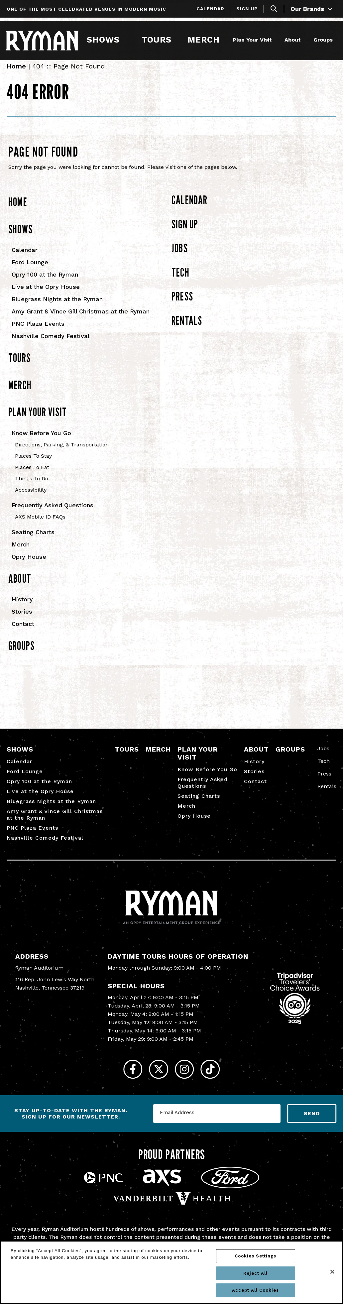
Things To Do (31, 486)
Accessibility (31, 497)
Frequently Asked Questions (52, 512)
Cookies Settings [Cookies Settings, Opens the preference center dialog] (255, 1255)
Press (182, 304)
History (22, 606)
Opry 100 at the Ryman (45, 282)
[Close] (332, 1271)
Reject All (255, 1273)
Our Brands (311, 8)
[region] (171, 1272)
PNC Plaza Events (38, 331)
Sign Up (247, 8)
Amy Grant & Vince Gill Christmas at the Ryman (81, 318)
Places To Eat (32, 475)
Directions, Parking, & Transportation (62, 452)
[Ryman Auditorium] (43, 40)
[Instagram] (187, 1079)
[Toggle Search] (274, 8)
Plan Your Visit (251, 39)
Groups (321, 39)
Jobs (180, 256)
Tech (180, 280)
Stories (22, 619)
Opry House (29, 564)
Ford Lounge (30, 269)
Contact (23, 631)
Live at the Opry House (46, 294)
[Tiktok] (218, 1079)
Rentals (187, 328)
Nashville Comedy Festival (50, 343)
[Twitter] (155, 1079)
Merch (206, 39)
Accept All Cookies (255, 1290)
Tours (156, 39)
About (291, 39)
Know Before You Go (41, 440)
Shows (103, 39)
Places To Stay (33, 463)
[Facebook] (124, 1079)
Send (312, 1127)
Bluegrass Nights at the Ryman (57, 306)
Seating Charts (33, 539)
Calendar (210, 8)
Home (16, 74)
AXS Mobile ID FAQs (40, 524)
